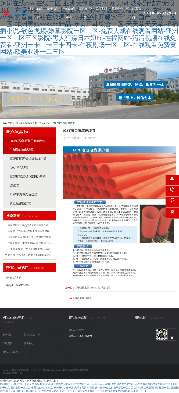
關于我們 (53, 8)
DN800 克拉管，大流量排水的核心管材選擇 (30, 249)
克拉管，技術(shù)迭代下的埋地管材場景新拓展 (30, 231)
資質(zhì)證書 (85, 13)
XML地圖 (84, 370)
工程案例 (101, 8)
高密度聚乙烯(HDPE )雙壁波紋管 (28, 181)
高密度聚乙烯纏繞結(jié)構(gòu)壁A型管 (28, 163)
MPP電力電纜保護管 (64, 123)
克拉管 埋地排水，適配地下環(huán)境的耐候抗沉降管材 (30, 254)
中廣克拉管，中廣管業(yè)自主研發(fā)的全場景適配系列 (30, 243)
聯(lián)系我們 (133, 13)
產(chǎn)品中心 (69, 13)
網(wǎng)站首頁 (37, 13)
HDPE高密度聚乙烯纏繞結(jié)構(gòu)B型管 (28, 145)
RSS (20, 373)
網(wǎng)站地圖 (71, 370)
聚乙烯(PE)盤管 (20, 203)
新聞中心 (117, 8)
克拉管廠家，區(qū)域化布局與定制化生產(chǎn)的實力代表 (30, 225)
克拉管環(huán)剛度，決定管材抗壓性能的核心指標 (30, 237)
